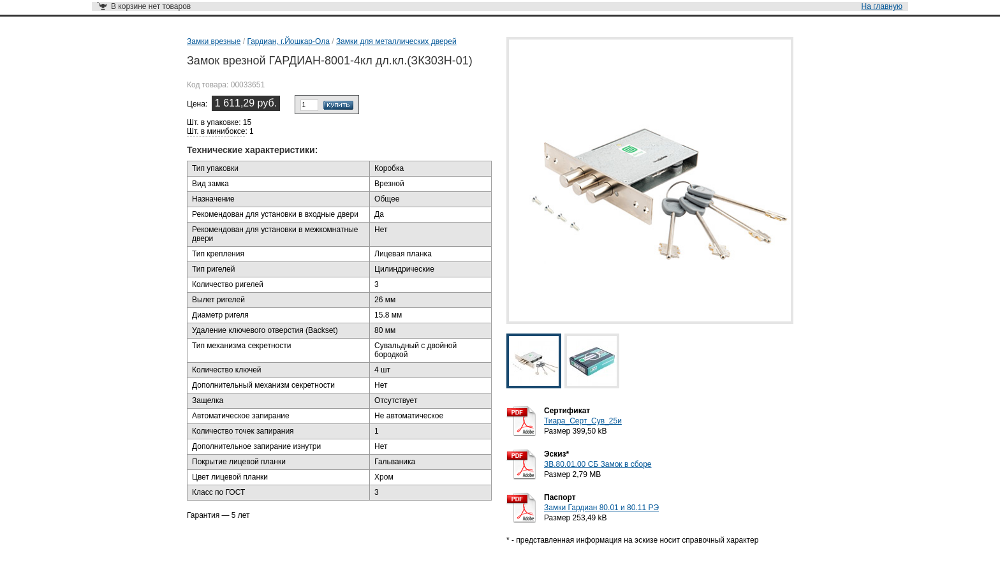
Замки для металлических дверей (396, 41)
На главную (882, 6)
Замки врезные (213, 41)
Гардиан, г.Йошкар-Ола (288, 41)
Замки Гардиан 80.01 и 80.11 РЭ (601, 507)
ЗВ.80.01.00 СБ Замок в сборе (598, 464)
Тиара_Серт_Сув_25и (583, 420)
